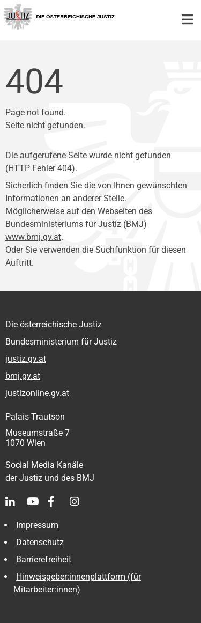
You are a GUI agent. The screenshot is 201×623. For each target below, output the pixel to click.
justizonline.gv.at (37, 393)
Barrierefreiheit (43, 559)
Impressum (37, 525)
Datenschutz (40, 542)
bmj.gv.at (22, 376)
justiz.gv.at (25, 359)
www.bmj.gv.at (33, 237)
